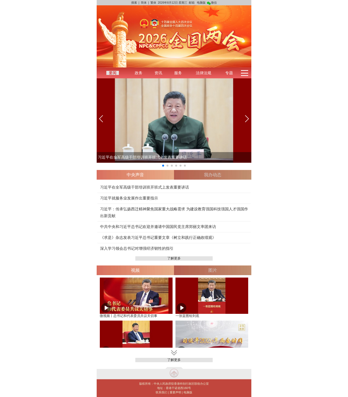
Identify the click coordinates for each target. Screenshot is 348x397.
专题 (229, 73)
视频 (135, 270)
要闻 (112, 73)
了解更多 (174, 258)
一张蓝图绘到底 (187, 316)
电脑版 (201, 2)
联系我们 (161, 392)
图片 (212, 270)
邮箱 (192, 2)
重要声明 (175, 392)
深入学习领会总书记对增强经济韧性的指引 (137, 248)
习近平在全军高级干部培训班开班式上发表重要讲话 (142, 157)
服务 (178, 73)
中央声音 (135, 174)
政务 (138, 73)
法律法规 (203, 73)
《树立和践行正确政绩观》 (193, 237)
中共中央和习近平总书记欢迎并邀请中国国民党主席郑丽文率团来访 (158, 227)
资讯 (158, 73)
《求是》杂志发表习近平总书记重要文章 (135, 237)
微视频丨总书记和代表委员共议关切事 (128, 316)
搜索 (134, 2)
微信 (212, 2)
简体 (144, 2)
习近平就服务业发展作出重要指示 (129, 198)
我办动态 (212, 174)
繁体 (153, 2)
